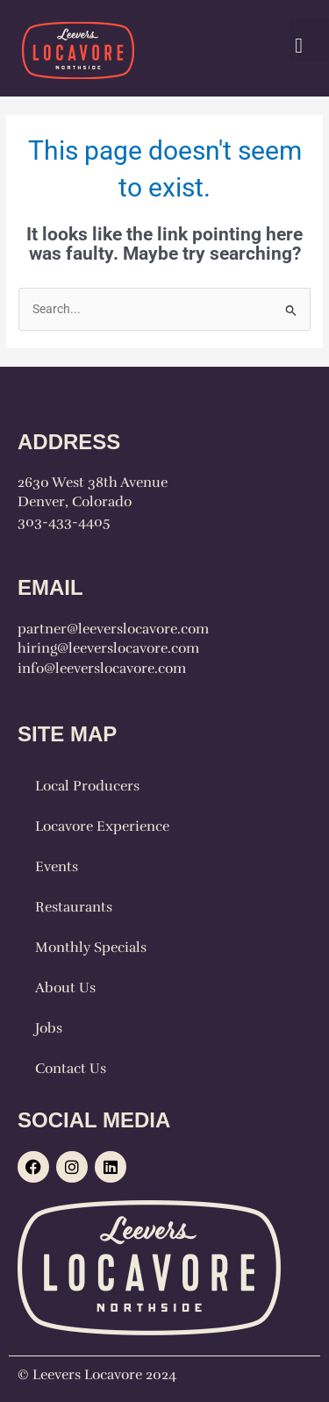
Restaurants (73, 907)
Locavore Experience (102, 826)
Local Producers (87, 786)
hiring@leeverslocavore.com (108, 648)
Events (56, 867)
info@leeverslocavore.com (102, 668)
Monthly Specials (91, 947)
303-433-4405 (64, 522)
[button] (309, 39)
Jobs (48, 1028)
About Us (65, 988)
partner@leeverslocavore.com (113, 629)
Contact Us (70, 1068)
